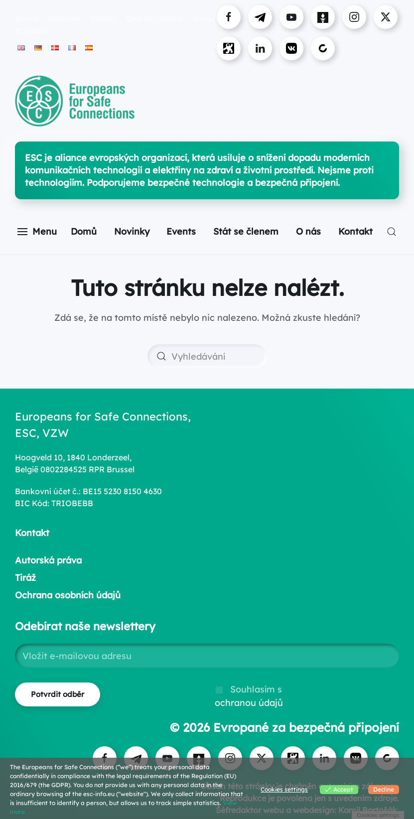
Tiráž (25, 577)
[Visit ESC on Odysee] (229, 48)
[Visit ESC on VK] (291, 48)
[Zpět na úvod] (75, 101)
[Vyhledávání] (207, 356)
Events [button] (103, 18)
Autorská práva (48, 560)
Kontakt (30, 30)
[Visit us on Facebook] (229, 17)
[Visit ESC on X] (386, 17)
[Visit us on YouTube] (291, 17)
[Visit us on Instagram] (354, 17)
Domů (26, 18)
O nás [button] (308, 231)
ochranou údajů (249, 702)
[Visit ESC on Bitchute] (323, 48)
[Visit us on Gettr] (323, 17)
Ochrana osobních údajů (68, 595)
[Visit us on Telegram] (260, 17)
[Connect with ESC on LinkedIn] (260, 48)
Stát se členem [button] (154, 18)
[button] (37, 231)
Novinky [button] (64, 18)
